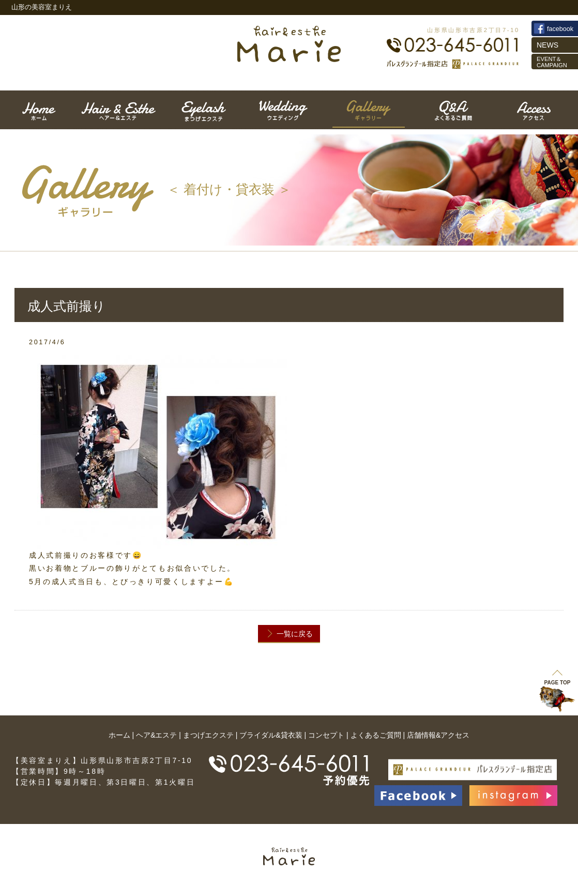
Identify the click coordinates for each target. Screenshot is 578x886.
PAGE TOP (557, 678)
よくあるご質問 (376, 735)
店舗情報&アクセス (438, 735)
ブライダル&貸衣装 (270, 735)
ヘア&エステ (156, 735)
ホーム (119, 735)
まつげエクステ (208, 735)
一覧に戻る (295, 634)
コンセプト (326, 735)
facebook (560, 29)
